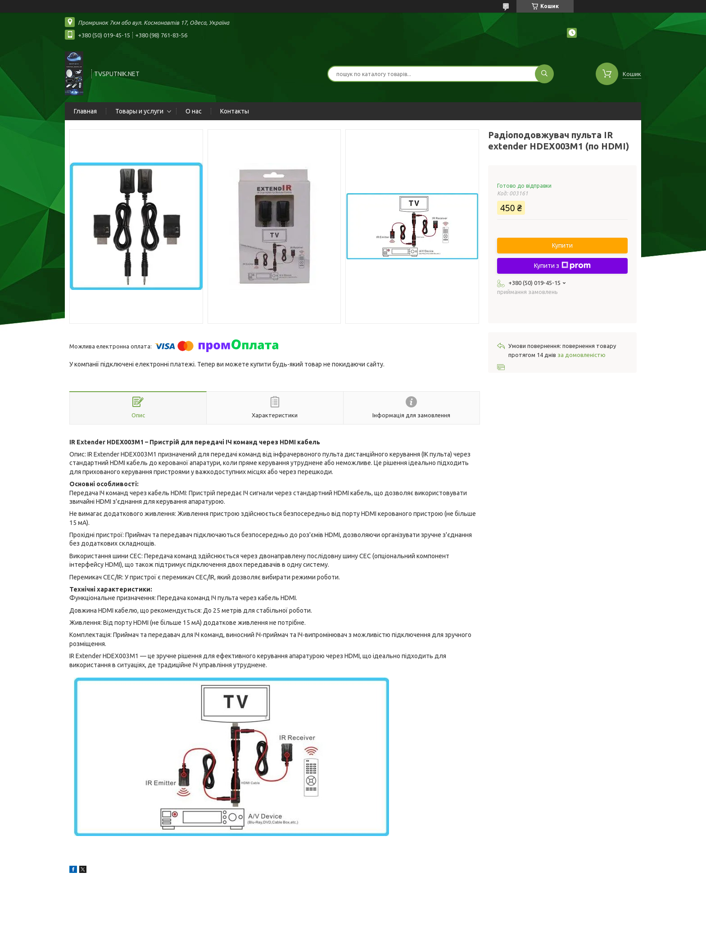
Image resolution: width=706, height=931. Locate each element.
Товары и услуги (139, 111)
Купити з (562, 266)
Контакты (234, 111)
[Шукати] (544, 73)
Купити (562, 245)
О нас (194, 111)
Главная (85, 111)
